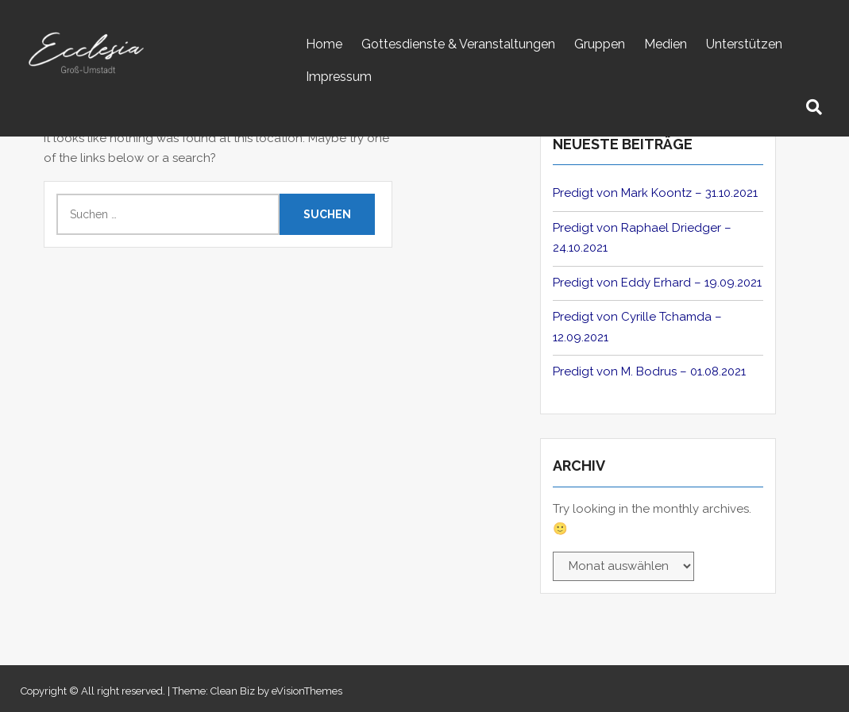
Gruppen (599, 44)
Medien (665, 44)
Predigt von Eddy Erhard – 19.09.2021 (657, 282)
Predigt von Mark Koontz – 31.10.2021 (655, 193)
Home (324, 44)
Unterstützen (744, 44)
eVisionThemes (307, 691)
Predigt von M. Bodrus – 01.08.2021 (649, 371)
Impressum (339, 76)
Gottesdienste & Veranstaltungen (458, 44)
